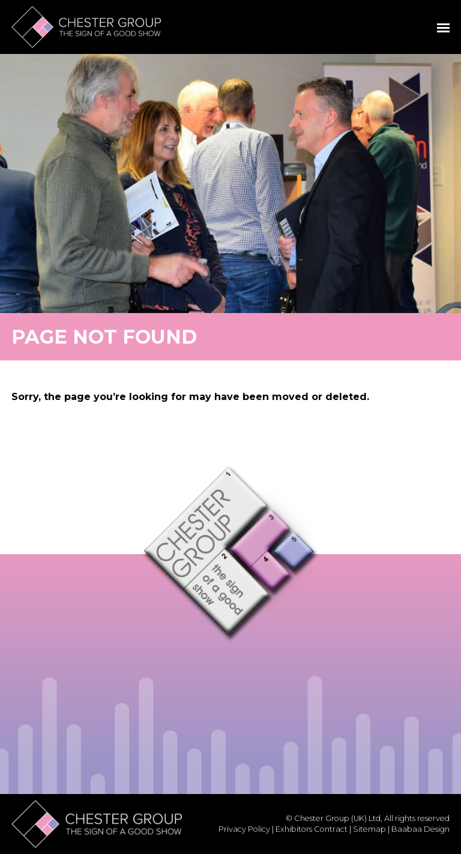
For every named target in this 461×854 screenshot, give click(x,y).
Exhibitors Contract (312, 829)
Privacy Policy (244, 829)
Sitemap (369, 829)
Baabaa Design (420, 829)
